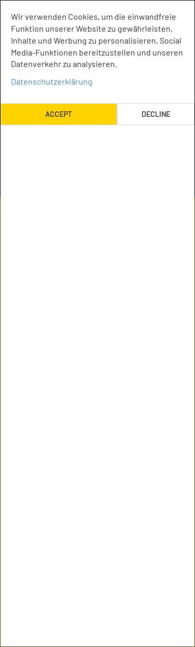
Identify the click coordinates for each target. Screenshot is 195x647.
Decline (155, 114)
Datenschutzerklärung (52, 81)
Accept (58, 114)
